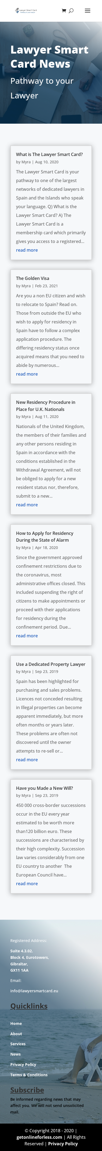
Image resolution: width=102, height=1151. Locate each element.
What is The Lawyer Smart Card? (49, 154)
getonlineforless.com (39, 1137)
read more (27, 250)
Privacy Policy (23, 1064)
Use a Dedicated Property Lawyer (50, 664)
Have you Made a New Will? (44, 788)
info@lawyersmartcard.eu (34, 990)
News (15, 1054)
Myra (26, 161)
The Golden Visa (32, 278)
